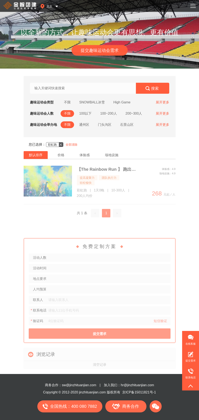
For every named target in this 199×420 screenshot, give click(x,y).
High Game (121, 102)
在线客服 (190, 343)
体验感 (85, 155)
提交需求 (190, 360)
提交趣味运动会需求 (100, 51)
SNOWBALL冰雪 (92, 102)
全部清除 (71, 144)
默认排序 (35, 155)
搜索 (155, 88)
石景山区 (127, 124)
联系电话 (189, 372)
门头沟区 (104, 124)
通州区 (84, 124)
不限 (67, 102)
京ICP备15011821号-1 (139, 392)
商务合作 (130, 406)
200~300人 (134, 113)
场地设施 (111, 155)
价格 (61, 155)
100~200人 (108, 113)
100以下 (85, 113)
